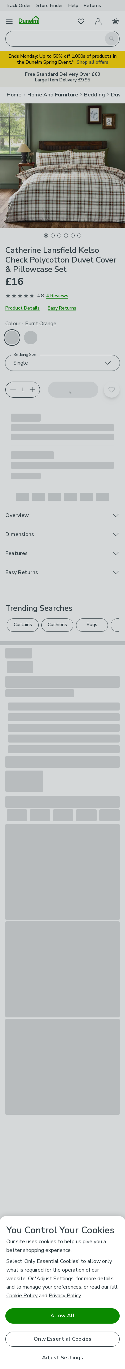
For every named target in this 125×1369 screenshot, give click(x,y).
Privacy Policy (65, 1295)
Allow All (62, 1315)
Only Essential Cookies (62, 1339)
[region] (62, 1292)
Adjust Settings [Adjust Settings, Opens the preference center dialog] (62, 1358)
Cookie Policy (22, 1295)
